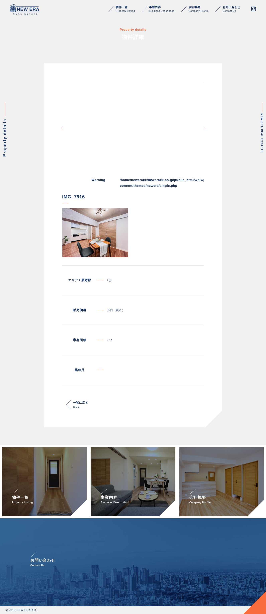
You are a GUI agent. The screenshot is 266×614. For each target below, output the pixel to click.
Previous (62, 128)
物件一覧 (125, 9)
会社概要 (199, 9)
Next (205, 128)
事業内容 (162, 9)
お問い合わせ (231, 9)
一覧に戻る (80, 405)
